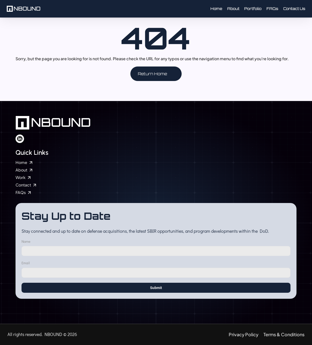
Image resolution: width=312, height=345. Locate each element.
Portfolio (252, 8)
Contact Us (294, 8)
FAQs (272, 8)
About (233, 8)
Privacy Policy (243, 334)
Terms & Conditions (283, 334)
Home (216, 8)
